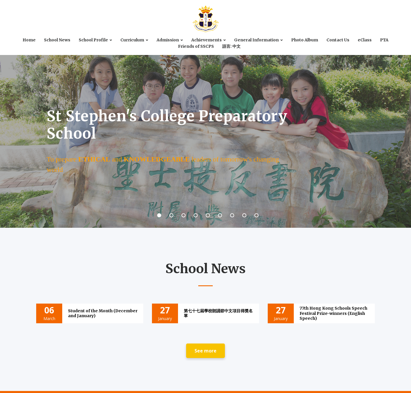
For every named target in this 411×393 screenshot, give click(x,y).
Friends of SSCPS (196, 46)
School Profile (93, 40)
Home (29, 40)
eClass (365, 40)
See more (205, 351)
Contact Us (337, 40)
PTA (384, 40)
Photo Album (304, 40)
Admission (168, 40)
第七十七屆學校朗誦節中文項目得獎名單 (218, 313)
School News (57, 40)
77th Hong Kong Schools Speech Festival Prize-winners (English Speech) (333, 313)
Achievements (206, 40)
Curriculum (132, 40)
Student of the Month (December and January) (102, 313)
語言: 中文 (231, 46)
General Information (256, 40)
